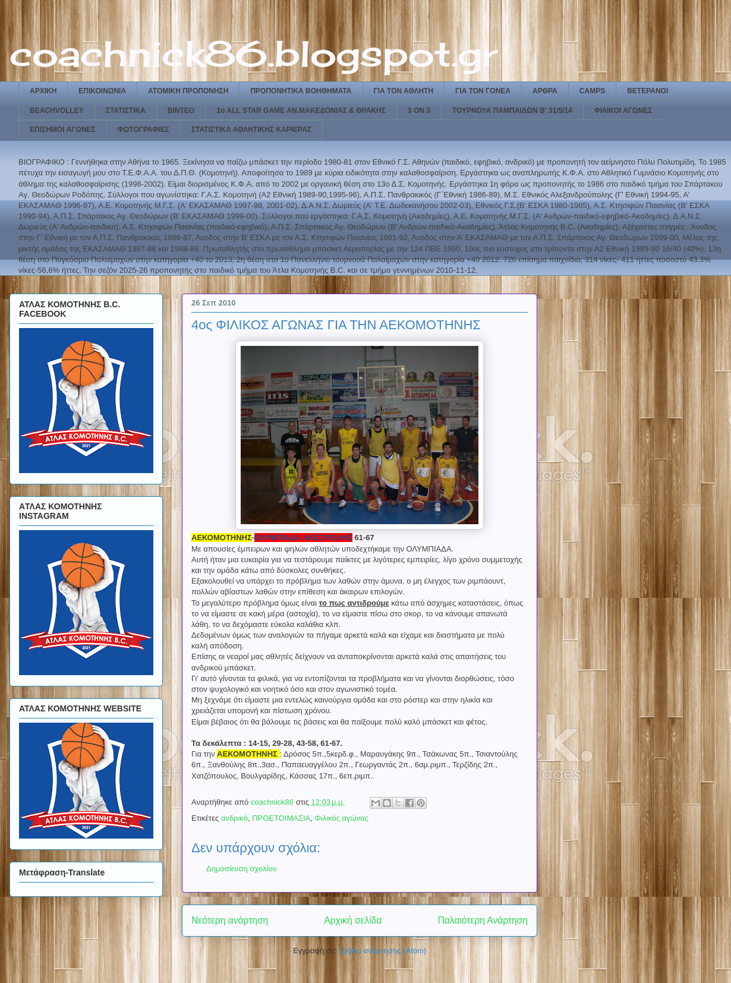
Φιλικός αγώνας (341, 818)
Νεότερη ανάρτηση (229, 920)
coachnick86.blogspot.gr (253, 53)
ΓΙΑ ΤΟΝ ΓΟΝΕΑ (483, 91)
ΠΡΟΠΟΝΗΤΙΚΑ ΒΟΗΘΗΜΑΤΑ (300, 91)
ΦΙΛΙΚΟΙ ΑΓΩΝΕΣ (623, 110)
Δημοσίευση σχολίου (241, 868)
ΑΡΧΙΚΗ (43, 91)
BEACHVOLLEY (57, 110)
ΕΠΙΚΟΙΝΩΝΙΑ (102, 91)
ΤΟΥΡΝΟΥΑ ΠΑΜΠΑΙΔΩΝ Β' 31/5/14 (512, 110)
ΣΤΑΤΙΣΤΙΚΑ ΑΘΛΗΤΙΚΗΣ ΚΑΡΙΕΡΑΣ (251, 129)
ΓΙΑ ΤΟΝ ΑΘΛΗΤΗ (404, 91)
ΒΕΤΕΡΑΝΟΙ (647, 91)
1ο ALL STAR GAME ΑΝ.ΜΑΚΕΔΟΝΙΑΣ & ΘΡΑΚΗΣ (301, 110)
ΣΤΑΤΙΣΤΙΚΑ (126, 110)
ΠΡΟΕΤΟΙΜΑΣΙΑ (281, 818)
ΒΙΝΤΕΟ (181, 110)
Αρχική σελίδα (353, 920)
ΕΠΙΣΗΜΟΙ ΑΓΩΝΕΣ (63, 129)
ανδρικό (234, 818)
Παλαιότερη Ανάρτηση (482, 920)
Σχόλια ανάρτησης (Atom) (382, 950)
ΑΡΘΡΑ (545, 91)
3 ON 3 (419, 110)
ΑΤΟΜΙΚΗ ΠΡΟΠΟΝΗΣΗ (188, 91)
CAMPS (592, 91)
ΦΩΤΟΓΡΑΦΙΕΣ (143, 129)
